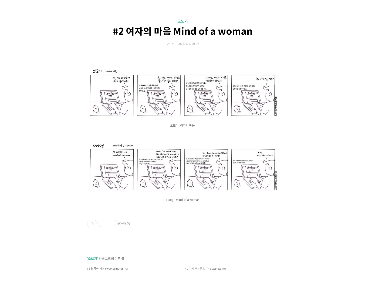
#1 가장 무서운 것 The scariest (203, 268)
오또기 (182, 21)
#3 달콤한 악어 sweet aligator (105, 268)
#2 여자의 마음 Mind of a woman (183, 31)
